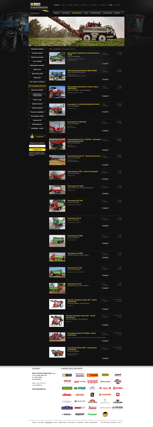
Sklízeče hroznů (37, 104)
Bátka (110, 5)
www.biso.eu (35, 13)
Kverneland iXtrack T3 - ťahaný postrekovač (84, 156)
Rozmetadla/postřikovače (38, 86)
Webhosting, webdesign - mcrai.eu (113, 422)
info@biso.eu (39, 385)
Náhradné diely (96, 13)
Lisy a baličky (37, 61)
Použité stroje (76, 13)
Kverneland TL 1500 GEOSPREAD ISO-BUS (84, 104)
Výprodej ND (37, 120)
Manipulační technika (37, 65)
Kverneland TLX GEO (75, 186)
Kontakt (117, 13)
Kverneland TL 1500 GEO (77, 122)
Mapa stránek (93, 422)
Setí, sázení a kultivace (37, 82)
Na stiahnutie (39, 137)
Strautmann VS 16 (74, 218)
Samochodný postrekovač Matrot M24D (82, 70)
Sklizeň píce (37, 69)
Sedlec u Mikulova (74, 5)
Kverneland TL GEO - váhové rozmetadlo (83, 171)
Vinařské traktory (37, 53)
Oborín (118, 5)
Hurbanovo (94, 5)
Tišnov (63, 5)
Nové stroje (65, 13)
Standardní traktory (37, 49)
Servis (86, 13)
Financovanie (107, 13)
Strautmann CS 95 (74, 284)
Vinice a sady (37, 100)
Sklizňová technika (37, 57)
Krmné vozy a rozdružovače (37, 94)
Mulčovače (37, 78)
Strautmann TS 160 (75, 268)
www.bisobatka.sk (39, 389)
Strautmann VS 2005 (75, 236)
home (50, 49)
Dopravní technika (37, 90)
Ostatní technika (37, 108)
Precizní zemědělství (37, 112)
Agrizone (103, 5)
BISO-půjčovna (37, 124)
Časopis (56, 13)
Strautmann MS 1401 (75, 200)
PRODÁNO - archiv (37, 128)
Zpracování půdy (37, 73)
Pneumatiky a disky (37, 116)
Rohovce (84, 5)
